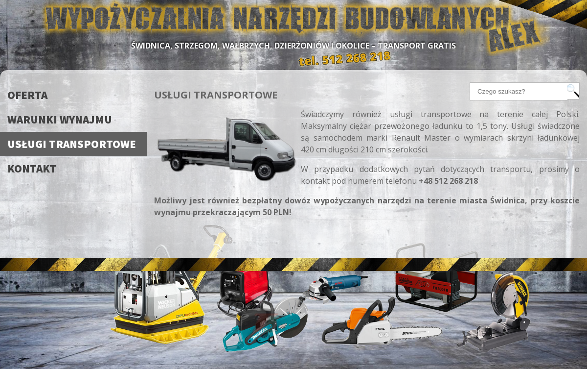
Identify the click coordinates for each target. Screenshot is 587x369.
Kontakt (31, 168)
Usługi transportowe (71, 144)
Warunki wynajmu (59, 119)
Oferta (27, 95)
